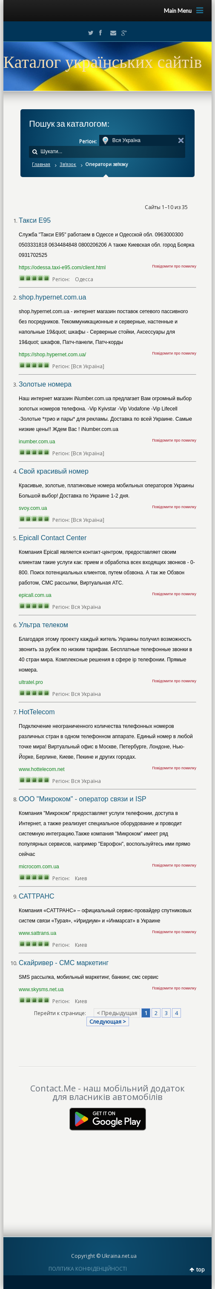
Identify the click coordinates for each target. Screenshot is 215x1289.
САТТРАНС (36, 896)
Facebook (100, 33)
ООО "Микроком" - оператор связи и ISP (82, 799)
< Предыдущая (117, 1013)
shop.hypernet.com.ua (52, 297)
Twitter (89, 33)
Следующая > (107, 1021)
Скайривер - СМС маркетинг (64, 962)
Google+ (121, 33)
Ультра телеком (43, 624)
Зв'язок (68, 164)
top (200, 1269)
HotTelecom (36, 712)
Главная (41, 164)
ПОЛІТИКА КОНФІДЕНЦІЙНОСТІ (88, 1268)
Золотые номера (45, 384)
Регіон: (88, 141)
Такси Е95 (35, 220)
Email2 (111, 33)
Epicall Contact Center (52, 537)
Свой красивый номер (54, 471)
